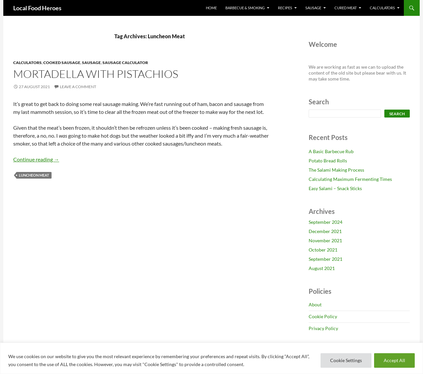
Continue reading (36, 159)
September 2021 (325, 259)
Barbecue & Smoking (245, 8)
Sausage (313, 8)
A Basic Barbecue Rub (331, 151)
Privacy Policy (323, 328)
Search (397, 113)
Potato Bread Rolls (328, 160)
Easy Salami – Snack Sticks (335, 188)
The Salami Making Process (336, 170)
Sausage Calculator (125, 62)
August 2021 (322, 268)
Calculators (382, 8)
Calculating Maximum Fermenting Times (350, 179)
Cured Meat (345, 8)
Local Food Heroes (37, 8)
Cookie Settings (346, 360)
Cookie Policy (323, 316)
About (315, 304)
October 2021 (323, 250)
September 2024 (325, 222)
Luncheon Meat (34, 175)
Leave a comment (78, 86)
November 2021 (325, 240)
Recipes (285, 8)
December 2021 (325, 231)
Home (211, 8)
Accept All (394, 360)
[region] (211, 358)
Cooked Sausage (61, 62)
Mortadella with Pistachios (95, 74)
